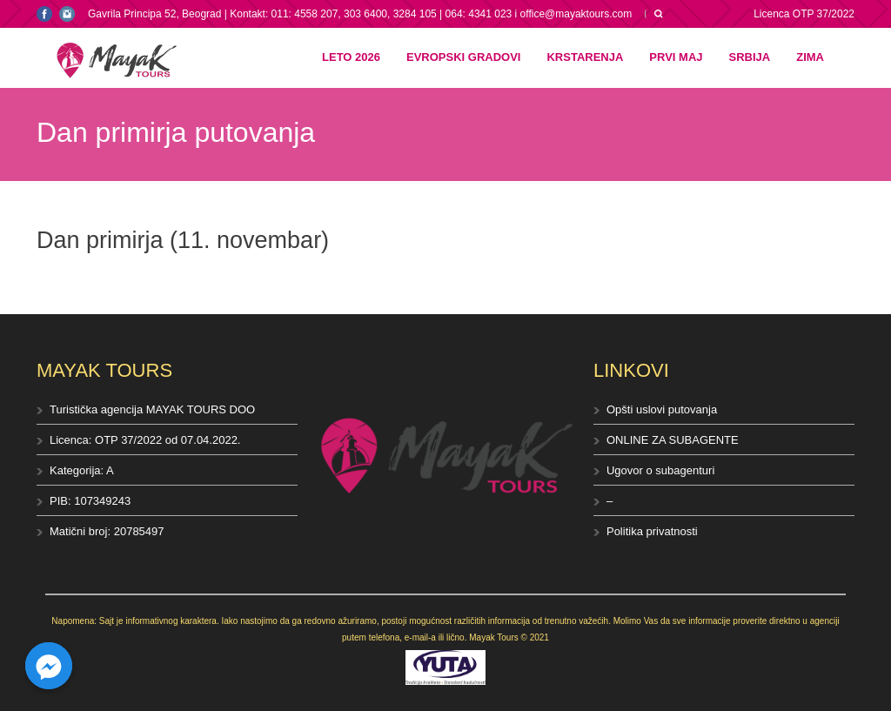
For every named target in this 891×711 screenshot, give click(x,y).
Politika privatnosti (652, 531)
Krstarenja (584, 57)
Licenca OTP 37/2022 (804, 14)
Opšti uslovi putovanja (661, 409)
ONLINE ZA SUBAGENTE (672, 439)
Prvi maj (675, 57)
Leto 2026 (351, 57)
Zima (810, 57)
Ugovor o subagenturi (660, 470)
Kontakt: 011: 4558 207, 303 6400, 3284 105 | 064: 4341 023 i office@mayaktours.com (431, 14)
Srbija (750, 57)
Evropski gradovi (463, 57)
